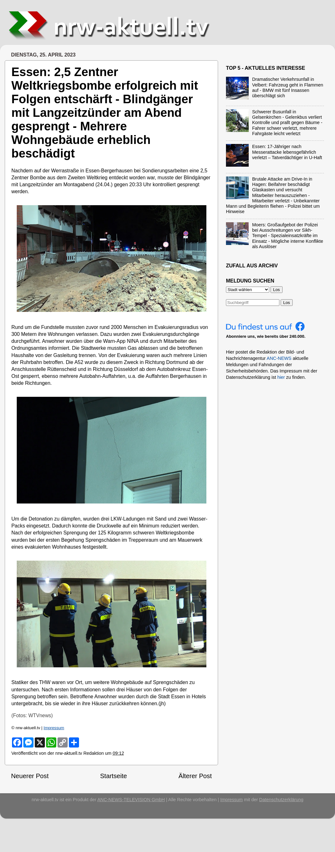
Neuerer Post (30, 775)
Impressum (54, 727)
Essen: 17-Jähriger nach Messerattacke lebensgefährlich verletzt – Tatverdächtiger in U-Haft (287, 152)
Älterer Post (195, 775)
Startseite (113, 775)
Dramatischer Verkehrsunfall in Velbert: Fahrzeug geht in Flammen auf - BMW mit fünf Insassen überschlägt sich (287, 87)
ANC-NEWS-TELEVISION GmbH (131, 799)
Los (286, 302)
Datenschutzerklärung (281, 799)
